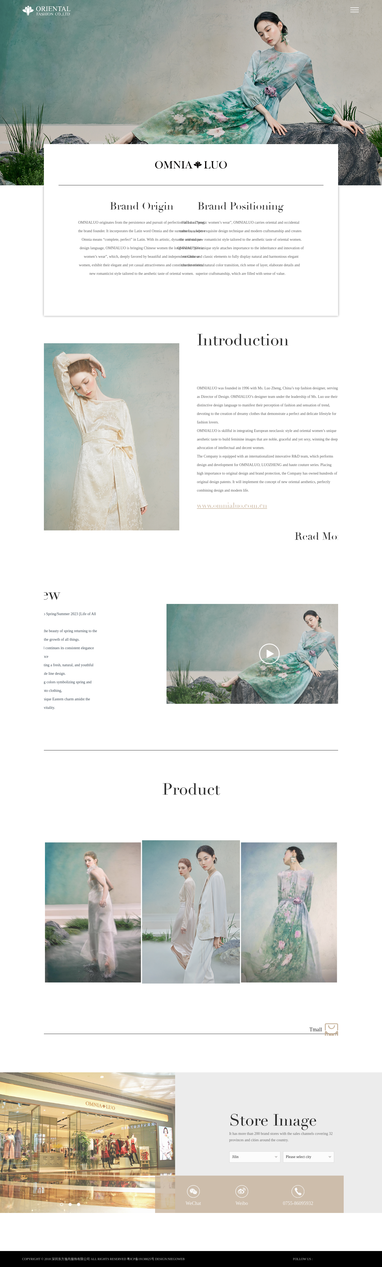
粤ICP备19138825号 (140, 1259)
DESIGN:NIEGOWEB (170, 1259)
